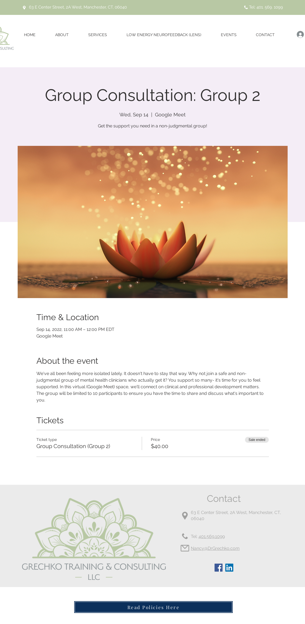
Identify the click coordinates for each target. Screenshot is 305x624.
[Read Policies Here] (153, 607)
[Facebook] (219, 568)
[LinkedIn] (229, 568)
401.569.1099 (212, 536)
